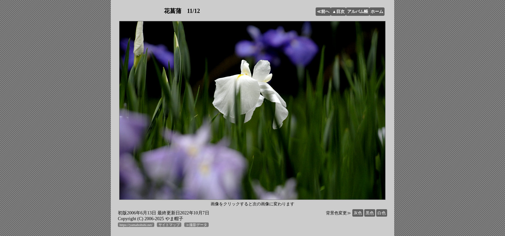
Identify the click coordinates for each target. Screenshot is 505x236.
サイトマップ (169, 225)
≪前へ (323, 11)
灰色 (358, 212)
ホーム (377, 11)
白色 (381, 212)
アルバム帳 (357, 11)
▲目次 (338, 11)
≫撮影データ (196, 225)
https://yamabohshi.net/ (136, 225)
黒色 (370, 212)
